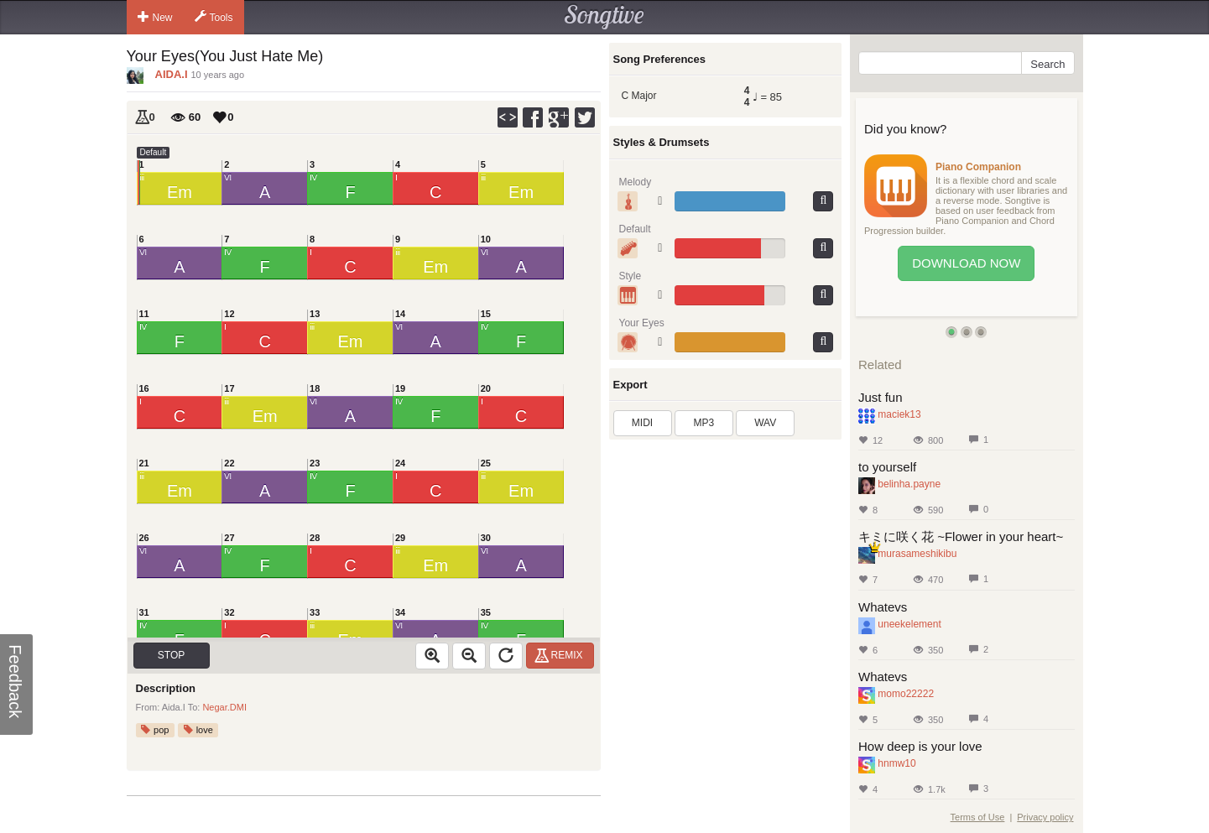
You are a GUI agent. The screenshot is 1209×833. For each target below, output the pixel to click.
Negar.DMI (224, 707)
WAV (765, 423)
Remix (560, 655)
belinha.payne (909, 484)
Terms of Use (978, 817)
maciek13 (899, 414)
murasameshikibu (917, 554)
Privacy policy (1045, 817)
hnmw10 (896, 763)
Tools (214, 16)
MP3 (704, 423)
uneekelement (909, 624)
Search (1047, 64)
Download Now (966, 263)
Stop (171, 655)
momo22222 (906, 694)
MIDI (642, 423)
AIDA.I (171, 74)
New (155, 16)
